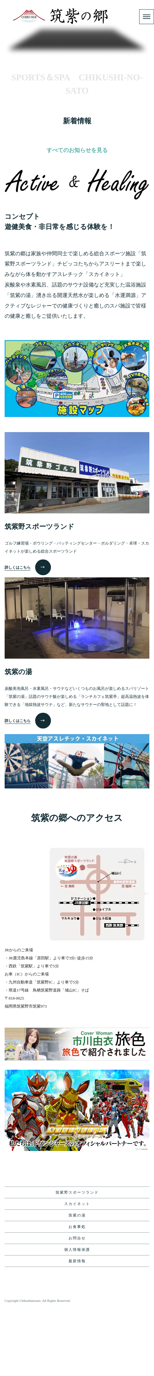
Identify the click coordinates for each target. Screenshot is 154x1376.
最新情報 (77, 1328)
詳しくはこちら (18, 635)
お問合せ (77, 1305)
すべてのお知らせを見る (77, 217)
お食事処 (77, 1294)
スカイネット (77, 1271)
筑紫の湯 (77, 1282)
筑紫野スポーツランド (77, 1260)
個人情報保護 (77, 1317)
